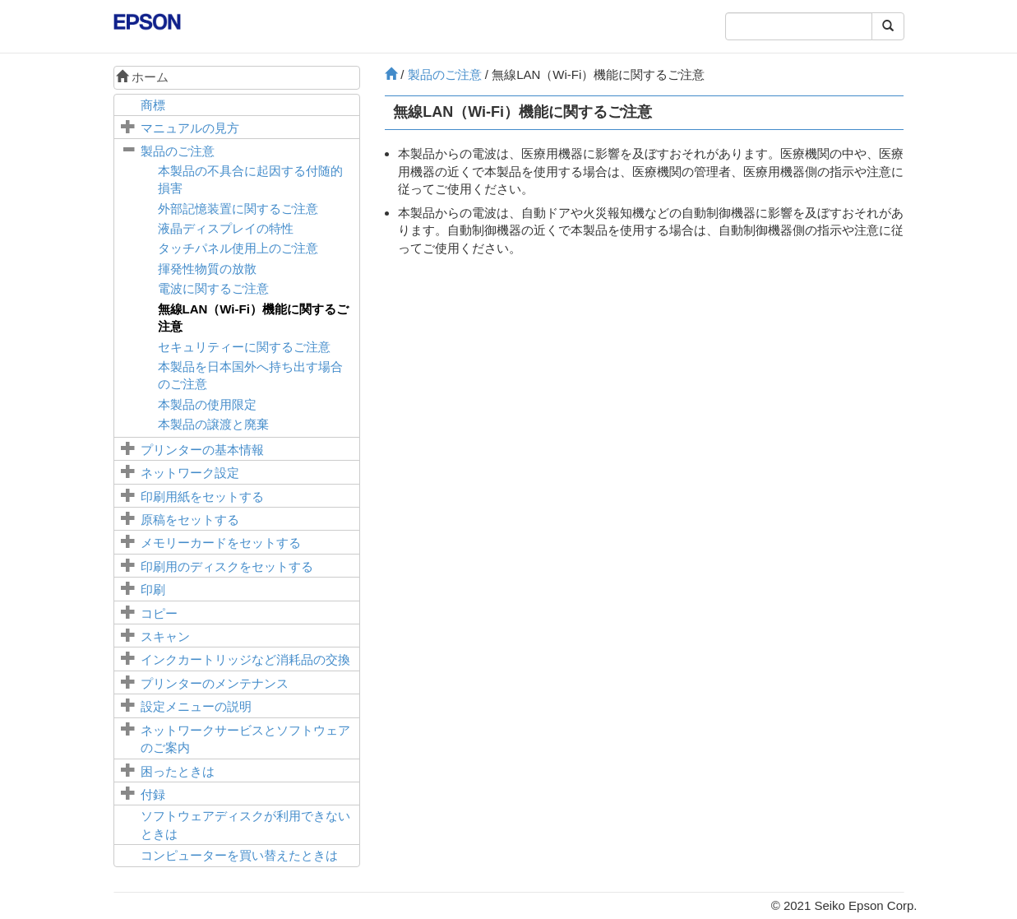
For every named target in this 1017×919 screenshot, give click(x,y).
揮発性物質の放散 (207, 269)
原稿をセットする (190, 520)
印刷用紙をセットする (202, 497)
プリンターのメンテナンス (215, 683)
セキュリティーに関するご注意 (244, 347)
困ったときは (178, 771)
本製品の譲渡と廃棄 (213, 424)
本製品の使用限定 (207, 404)
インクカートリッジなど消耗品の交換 (245, 659)
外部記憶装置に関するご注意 (238, 209)
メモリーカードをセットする (221, 543)
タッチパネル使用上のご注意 (238, 248)
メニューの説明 (196, 706)
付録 (153, 794)
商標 (153, 105)
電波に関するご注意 (213, 288)
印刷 (153, 589)
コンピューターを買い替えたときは (239, 855)
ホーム (142, 77)
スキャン (165, 636)
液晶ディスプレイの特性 (226, 228)
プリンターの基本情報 (202, 450)
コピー (159, 613)
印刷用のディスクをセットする (227, 566)
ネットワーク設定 (190, 473)
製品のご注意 (178, 151)
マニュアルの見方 (190, 128)
